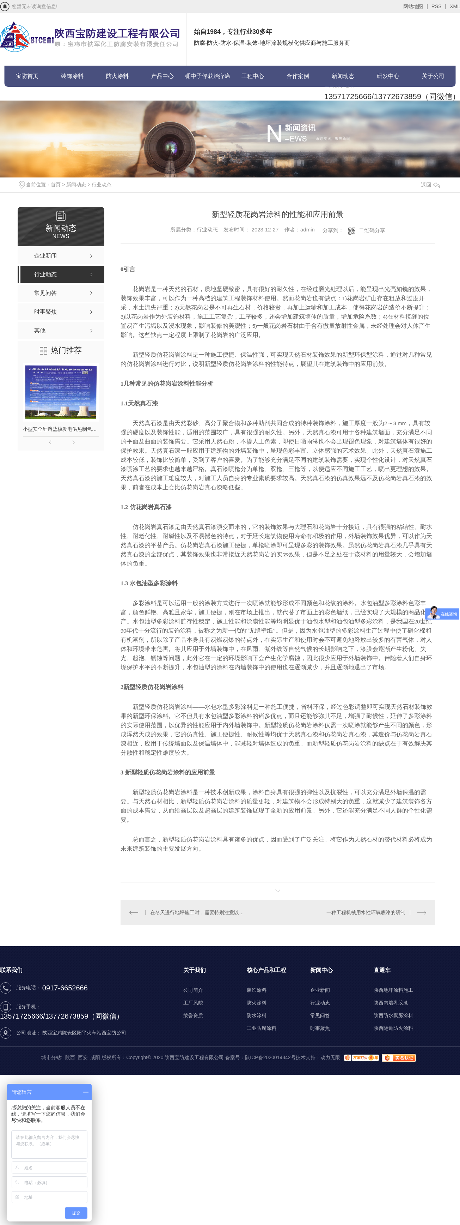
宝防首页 (27, 76)
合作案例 (298, 76)
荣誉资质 (193, 1015)
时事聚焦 (320, 1028)
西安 (83, 1057)
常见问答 (320, 1015)
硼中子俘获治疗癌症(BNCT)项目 (207, 80)
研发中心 (388, 76)
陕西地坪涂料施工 (393, 990)
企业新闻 (320, 990)
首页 (56, 184)
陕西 (70, 1057)
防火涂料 (117, 76)
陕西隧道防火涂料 (393, 1028)
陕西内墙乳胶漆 (391, 1003)
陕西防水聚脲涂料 (393, 1015)
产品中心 (162, 76)
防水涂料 (256, 1015)
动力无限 (330, 1057)
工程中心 (252, 76)
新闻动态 (343, 76)
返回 (430, 185)
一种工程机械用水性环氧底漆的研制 (365, 912)
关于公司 (433, 76)
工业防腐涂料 (261, 1028)
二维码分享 (372, 230)
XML (455, 6)
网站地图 (415, 6)
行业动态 (101, 184)
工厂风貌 (193, 1003)
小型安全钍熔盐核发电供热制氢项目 (61, 429)
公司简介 (193, 990)
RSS (438, 6)
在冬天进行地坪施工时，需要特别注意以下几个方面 (199, 912)
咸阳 (95, 1057)
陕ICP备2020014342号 (270, 1057)
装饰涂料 (72, 76)
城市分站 (51, 1057)
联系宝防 (27, 97)
